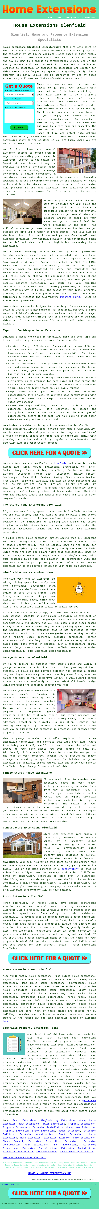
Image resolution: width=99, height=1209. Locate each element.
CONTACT (77, 18)
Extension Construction (36, 1134)
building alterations (81, 1045)
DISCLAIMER (89, 18)
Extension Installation (48, 1127)
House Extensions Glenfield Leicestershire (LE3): (37, 47)
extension (9, 191)
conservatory (70, 869)
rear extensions (73, 1062)
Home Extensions (84, 1138)
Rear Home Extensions (62, 1141)
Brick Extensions (54, 1124)
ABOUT (67, 18)
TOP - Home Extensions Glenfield (24, 1157)
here (6, 1021)
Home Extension (30, 1138)
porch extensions (57, 1052)
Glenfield (60, 463)
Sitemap (5, 1184)
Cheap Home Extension (80, 1127)
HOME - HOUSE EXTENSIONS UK (49, 1173)
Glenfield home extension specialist (70, 1034)
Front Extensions (24, 1120)
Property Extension (16, 1131)
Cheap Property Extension (22, 1141)
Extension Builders (57, 1138)
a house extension (15, 436)
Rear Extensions (29, 1124)
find (13, 976)
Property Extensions (81, 1124)
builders (49, 218)
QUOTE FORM (89, 1100)
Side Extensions (46, 1151)
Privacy (94, 1184)
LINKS (58, 18)
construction (56, 1093)
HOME (50, 18)
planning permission (16, 239)
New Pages (15, 1184)
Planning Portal (70, 297)
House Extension (69, 1131)
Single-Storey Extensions (57, 1120)
